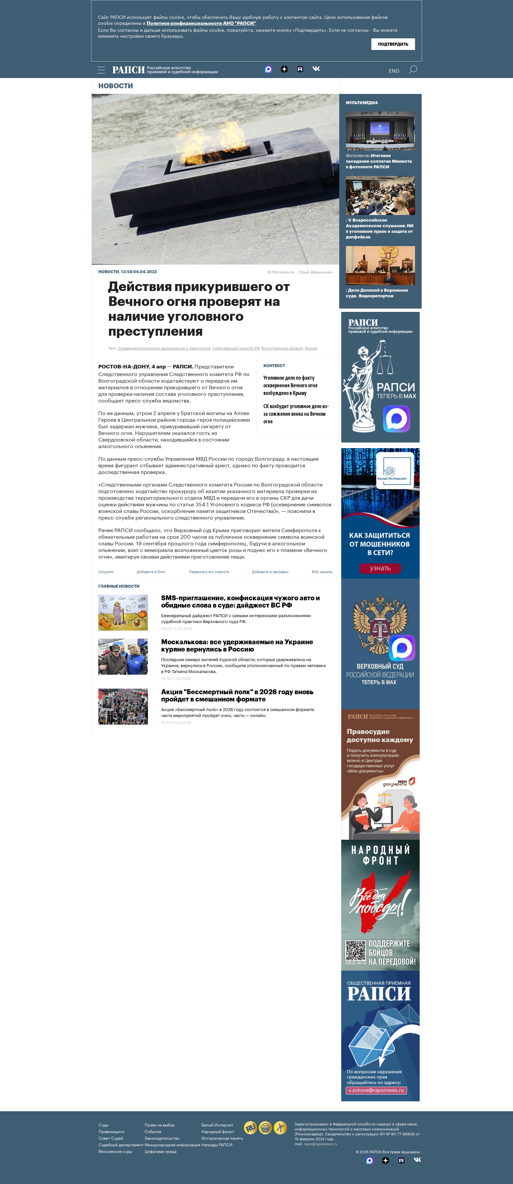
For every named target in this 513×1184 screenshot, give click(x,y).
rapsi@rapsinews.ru (320, 1143)
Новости (115, 86)
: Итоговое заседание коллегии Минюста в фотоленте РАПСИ (379, 161)
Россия (311, 348)
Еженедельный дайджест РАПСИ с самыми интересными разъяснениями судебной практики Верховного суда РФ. (236, 618)
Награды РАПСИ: (218, 1144)
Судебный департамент (121, 1144)
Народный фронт (218, 1131)
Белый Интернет (217, 1124)
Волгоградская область (282, 348)
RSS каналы (322, 571)
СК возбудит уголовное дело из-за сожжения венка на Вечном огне (296, 414)
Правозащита (111, 1131)
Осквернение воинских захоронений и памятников (164, 348)
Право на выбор (160, 1124)
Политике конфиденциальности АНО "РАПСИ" (201, 23)
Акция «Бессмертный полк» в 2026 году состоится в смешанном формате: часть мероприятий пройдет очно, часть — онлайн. (238, 711)
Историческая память (222, 1137)
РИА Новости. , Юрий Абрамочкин (300, 272)
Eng (394, 70)
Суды (104, 1124)
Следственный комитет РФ (235, 348)
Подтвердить (393, 44)
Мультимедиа (362, 103)
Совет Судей (111, 1137)
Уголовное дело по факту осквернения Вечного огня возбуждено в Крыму (290, 386)
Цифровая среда (160, 1151)
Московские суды (115, 1151)
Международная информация (172, 1144)
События (153, 1131)
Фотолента (357, 155)
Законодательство (162, 1137)
